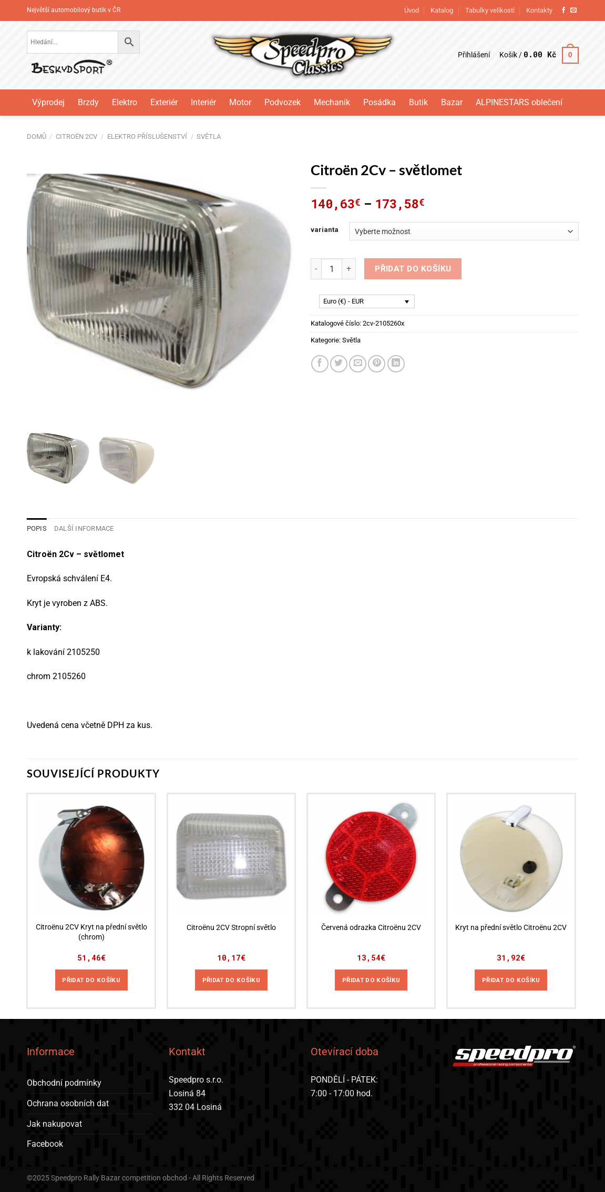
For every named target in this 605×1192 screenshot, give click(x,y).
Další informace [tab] (84, 528)
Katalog (441, 10)
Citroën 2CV (76, 136)
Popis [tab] (37, 528)
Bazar (452, 102)
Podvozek (282, 102)
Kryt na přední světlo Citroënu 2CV (511, 927)
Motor (240, 102)
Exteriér (164, 102)
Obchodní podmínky (64, 1083)
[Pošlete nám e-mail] (573, 10)
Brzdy (88, 102)
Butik (418, 102)
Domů (36, 136)
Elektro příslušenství (147, 136)
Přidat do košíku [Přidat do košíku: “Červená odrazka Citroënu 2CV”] (371, 980)
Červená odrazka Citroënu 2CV (371, 927)
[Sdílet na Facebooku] (320, 363)
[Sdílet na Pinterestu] (376, 363)
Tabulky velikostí (490, 10)
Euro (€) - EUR (343, 301)
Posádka (379, 102)
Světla (209, 136)
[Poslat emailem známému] (357, 363)
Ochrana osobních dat (68, 1103)
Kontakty (539, 10)
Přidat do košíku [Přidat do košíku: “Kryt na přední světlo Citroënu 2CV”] (511, 980)
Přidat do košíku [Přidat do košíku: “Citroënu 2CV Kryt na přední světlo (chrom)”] (91, 980)
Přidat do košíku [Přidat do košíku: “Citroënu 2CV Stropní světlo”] (231, 980)
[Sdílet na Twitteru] (338, 363)
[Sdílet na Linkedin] (396, 363)
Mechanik (332, 102)
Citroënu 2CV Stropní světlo (231, 927)
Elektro (124, 102)
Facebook (45, 1144)
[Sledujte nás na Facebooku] (563, 10)
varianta (325, 230)
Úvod (411, 10)
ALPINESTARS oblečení (519, 102)
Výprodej (48, 102)
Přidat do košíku (413, 269)
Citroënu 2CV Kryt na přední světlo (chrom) (91, 932)
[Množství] (331, 268)
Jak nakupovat (54, 1124)
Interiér (203, 102)
